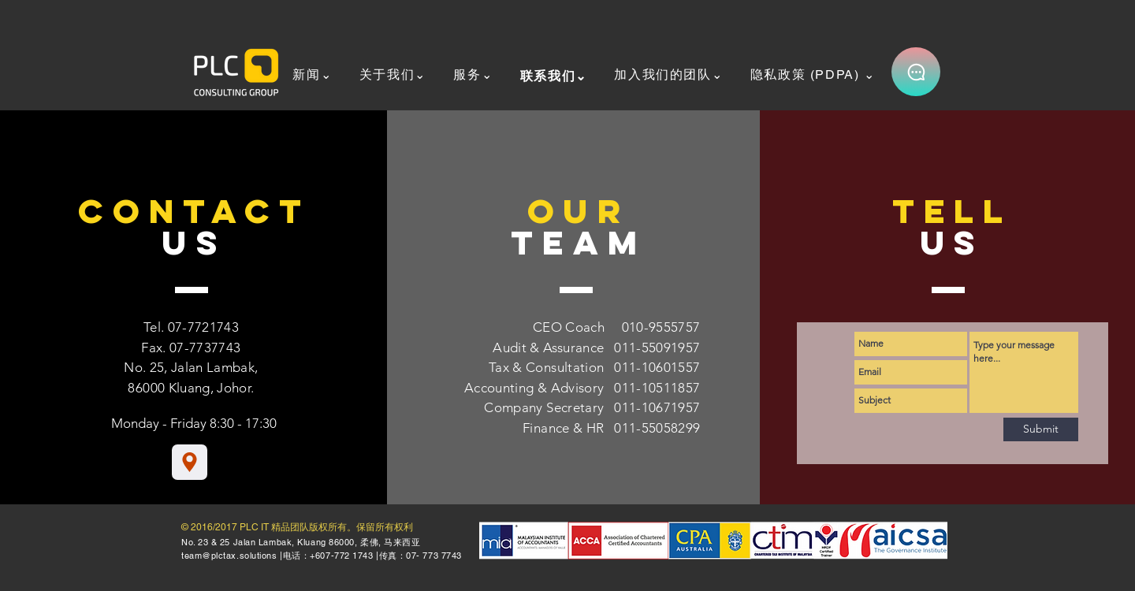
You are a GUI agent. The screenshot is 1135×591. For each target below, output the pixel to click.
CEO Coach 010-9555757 (617, 327)
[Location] (189, 462)
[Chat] (915, 71)
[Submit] (1040, 429)
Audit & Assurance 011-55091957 (596, 347)
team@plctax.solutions (229, 555)
